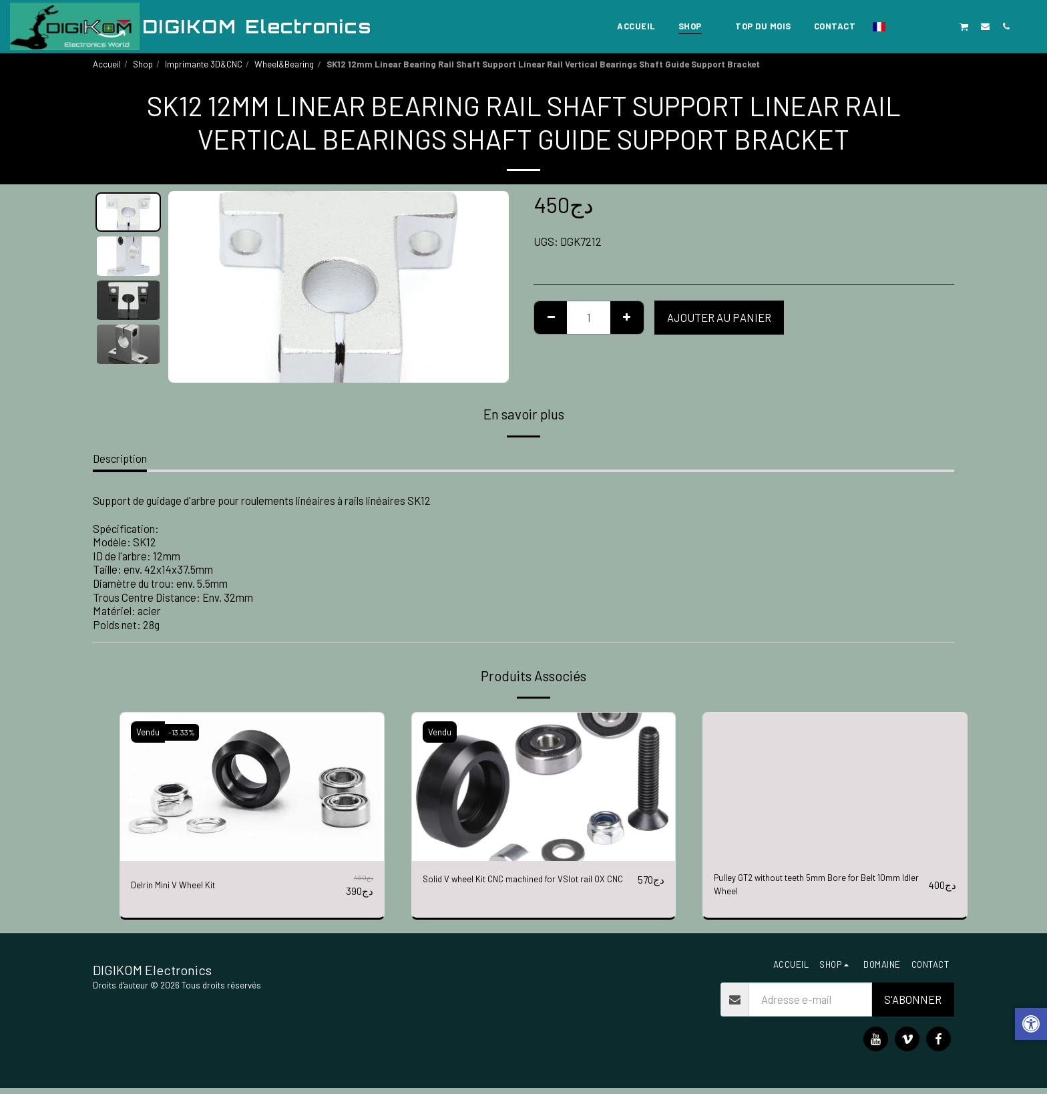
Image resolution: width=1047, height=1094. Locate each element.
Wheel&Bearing (284, 64)
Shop (143, 64)
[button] (901, 26)
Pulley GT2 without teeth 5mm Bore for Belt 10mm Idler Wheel (814, 888)
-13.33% (185, 732)
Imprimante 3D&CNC (203, 64)
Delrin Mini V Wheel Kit (182, 885)
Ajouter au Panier (719, 317)
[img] (252, 787)
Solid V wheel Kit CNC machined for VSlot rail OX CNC (525, 888)
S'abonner (912, 1005)
